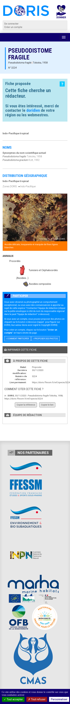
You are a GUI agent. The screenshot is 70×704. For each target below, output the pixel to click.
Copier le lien (47, 404)
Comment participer (17, 338)
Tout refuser (36, 699)
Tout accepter (13, 699)
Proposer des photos (45, 338)
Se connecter (11, 23)
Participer (16, 296)
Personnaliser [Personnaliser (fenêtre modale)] (59, 699)
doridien (33, 110)
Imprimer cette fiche (20, 349)
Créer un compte (13, 27)
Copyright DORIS (49, 325)
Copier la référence (26, 404)
